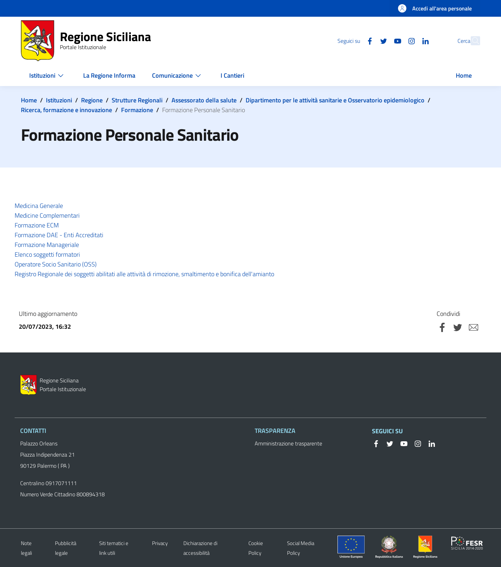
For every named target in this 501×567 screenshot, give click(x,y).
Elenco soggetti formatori (47, 254)
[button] (471, 40)
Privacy (160, 543)
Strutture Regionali (137, 100)
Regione (92, 100)
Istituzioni (59, 100)
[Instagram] (396, 40)
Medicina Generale (39, 205)
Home (29, 100)
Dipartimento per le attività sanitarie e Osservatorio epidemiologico (335, 100)
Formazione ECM (37, 225)
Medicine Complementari (48, 215)
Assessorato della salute (204, 100)
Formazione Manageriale (47, 244)
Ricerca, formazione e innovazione (66, 110)
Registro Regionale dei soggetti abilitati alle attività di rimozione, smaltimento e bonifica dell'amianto (144, 274)
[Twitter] (368, 40)
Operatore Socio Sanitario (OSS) (56, 264)
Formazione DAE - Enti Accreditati (59, 235)
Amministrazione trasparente (288, 443)
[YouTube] (382, 40)
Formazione (137, 110)
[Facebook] (354, 40)
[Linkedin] (410, 40)
